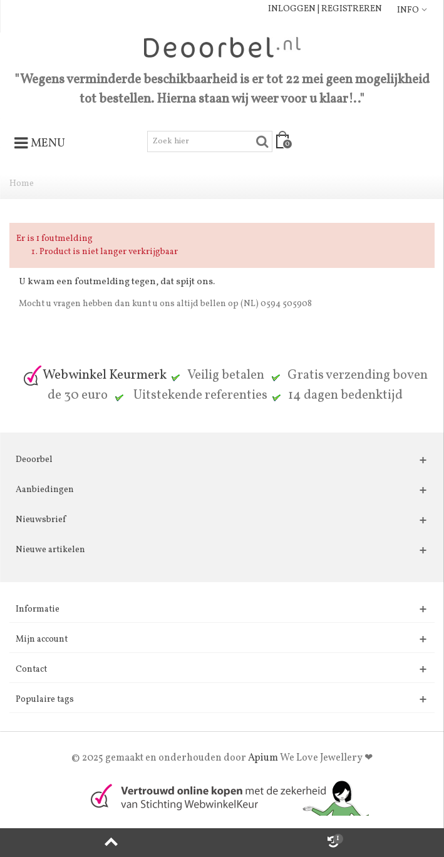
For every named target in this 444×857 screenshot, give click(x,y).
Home (21, 184)
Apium (263, 758)
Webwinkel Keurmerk (95, 375)
